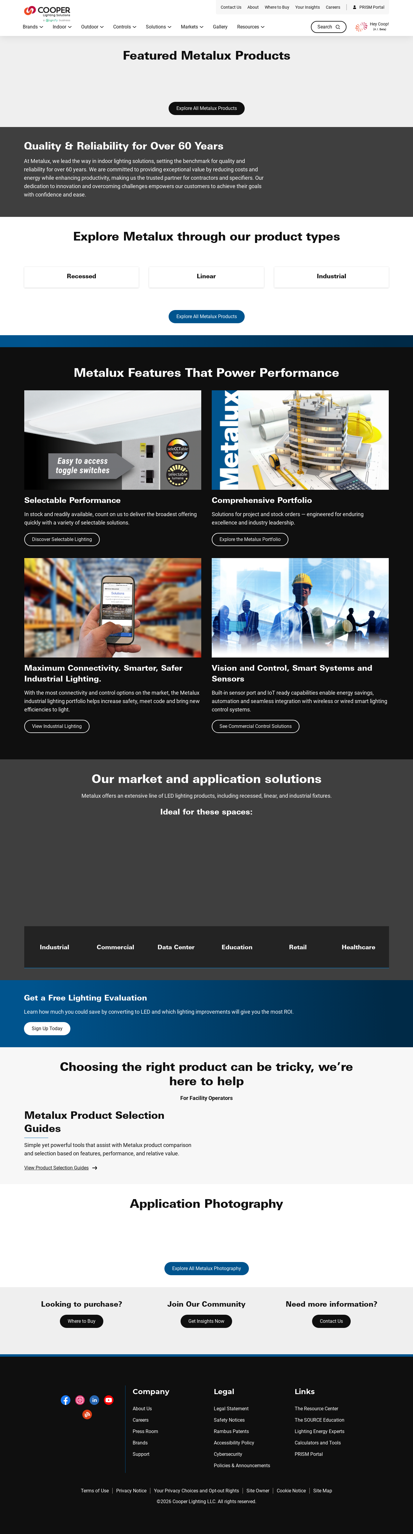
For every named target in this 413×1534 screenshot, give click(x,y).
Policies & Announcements (242, 1465)
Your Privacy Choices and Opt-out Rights (196, 1491)
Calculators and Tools (318, 1443)
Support (141, 1454)
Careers (141, 1420)
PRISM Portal (309, 1454)
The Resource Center (316, 1408)
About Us (142, 1408)
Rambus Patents (231, 1431)
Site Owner (257, 1491)
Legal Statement (231, 1408)
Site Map (322, 1491)
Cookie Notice (291, 1491)
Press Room (145, 1431)
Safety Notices (229, 1420)
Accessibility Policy (234, 1443)
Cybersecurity (228, 1454)
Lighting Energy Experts (319, 1431)
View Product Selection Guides (61, 1168)
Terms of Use (95, 1491)
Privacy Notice (131, 1491)
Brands (140, 1443)
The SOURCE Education (319, 1420)
